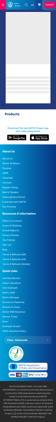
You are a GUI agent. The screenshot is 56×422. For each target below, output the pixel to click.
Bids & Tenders (10, 192)
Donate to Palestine (13, 302)
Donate (50, 5)
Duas (5, 321)
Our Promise (9, 206)
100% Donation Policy (14, 330)
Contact (7, 182)
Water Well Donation (13, 311)
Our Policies (8, 239)
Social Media (16, 220)
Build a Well (8, 292)
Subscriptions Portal (13, 196)
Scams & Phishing (12, 225)
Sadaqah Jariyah (11, 326)
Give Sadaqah (9, 287)
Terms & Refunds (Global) (16, 263)
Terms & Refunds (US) (14, 259)
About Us (7, 158)
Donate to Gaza (11, 306)
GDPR (5, 172)
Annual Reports (10, 230)
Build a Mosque (10, 297)
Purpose (6, 168)
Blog (4, 249)
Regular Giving (10, 187)
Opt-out (7, 244)
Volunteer (7, 177)
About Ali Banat (11, 163)
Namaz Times (9, 316)
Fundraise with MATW (14, 201)
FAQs (5, 220)
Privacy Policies (10, 235)
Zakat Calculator (11, 282)
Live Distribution (11, 278)
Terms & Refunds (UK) (14, 254)
